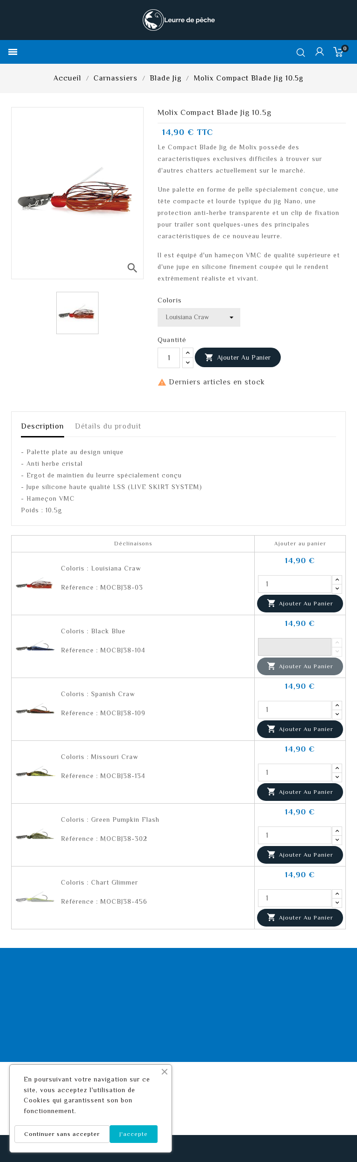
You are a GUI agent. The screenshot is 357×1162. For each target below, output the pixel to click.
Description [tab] (42, 426)
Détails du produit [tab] (108, 426)
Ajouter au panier (238, 358)
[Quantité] (169, 358)
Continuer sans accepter (62, 1133)
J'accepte (133, 1133)
